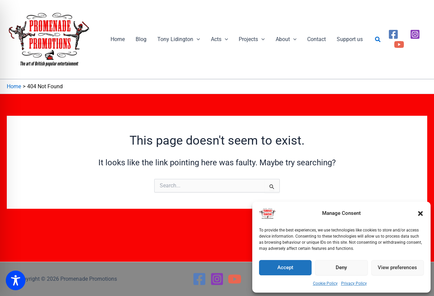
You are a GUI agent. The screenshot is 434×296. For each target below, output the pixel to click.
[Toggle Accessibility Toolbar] (15, 280)
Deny (341, 267)
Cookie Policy (325, 283)
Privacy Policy (354, 283)
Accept (285, 267)
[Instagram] (415, 34)
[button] (420, 213)
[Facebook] (393, 34)
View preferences (397, 267)
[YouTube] (399, 44)
